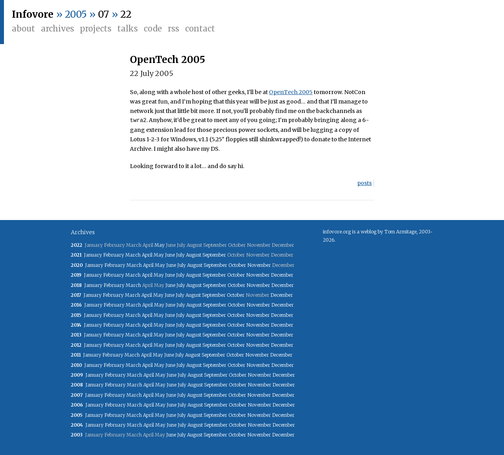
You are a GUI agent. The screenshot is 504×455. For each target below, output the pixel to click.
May (159, 245)
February (113, 255)
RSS (173, 28)
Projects (95, 28)
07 (103, 14)
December (282, 275)
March (133, 255)
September (214, 255)
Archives (57, 28)
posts (364, 183)
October (237, 265)
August (193, 255)
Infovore (33, 14)
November (259, 265)
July (180, 255)
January (93, 255)
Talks (127, 28)
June (170, 255)
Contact (200, 28)
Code (153, 28)
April (147, 255)
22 (126, 14)
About (23, 28)
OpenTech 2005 (167, 60)
